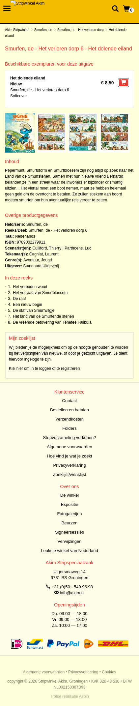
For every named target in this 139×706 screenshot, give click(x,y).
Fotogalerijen (69, 513)
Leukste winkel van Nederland (69, 550)
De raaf (19, 298)
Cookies (109, 672)
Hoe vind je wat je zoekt (69, 456)
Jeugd (46, 260)
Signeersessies (69, 532)
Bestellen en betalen (69, 409)
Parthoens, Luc (78, 248)
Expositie (69, 504)
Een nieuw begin (27, 304)
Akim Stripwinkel (17, 30)
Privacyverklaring (69, 465)
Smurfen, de (43, 30)
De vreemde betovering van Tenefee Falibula (52, 322)
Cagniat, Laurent (44, 254)
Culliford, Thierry (46, 248)
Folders (69, 428)
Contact (69, 400)
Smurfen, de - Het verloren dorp (80, 30)
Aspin (84, 696)
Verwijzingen (70, 541)
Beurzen (69, 522)
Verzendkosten (69, 419)
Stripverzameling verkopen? (69, 437)
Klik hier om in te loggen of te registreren (44, 368)
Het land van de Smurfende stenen (43, 316)
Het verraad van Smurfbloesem (40, 292)
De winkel (69, 495)
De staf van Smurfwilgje (33, 310)
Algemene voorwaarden (69, 446)
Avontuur (31, 260)
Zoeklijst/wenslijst (69, 474)
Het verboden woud (30, 286)
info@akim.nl (72, 592)
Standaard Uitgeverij (41, 266)
